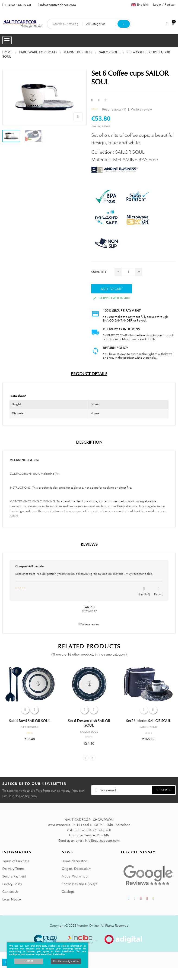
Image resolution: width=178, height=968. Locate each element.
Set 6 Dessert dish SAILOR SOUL (89, 723)
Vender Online (88, 925)
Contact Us (10, 892)
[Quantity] (128, 272)
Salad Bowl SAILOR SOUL (30, 720)
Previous (86, 758)
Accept (29, 960)
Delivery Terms (13, 869)
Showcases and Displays (79, 884)
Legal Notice (11, 899)
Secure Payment (14, 876)
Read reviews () (114, 109)
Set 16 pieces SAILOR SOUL (148, 720)
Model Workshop (75, 876)
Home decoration (75, 861)
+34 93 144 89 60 (18, 5)
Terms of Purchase (15, 861)
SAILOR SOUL (30, 727)
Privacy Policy (12, 884)
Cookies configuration (66, 961)
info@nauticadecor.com (58, 5)
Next (92, 758)
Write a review (141, 109)
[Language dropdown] (140, 4)
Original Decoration (76, 869)
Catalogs (68, 892)
